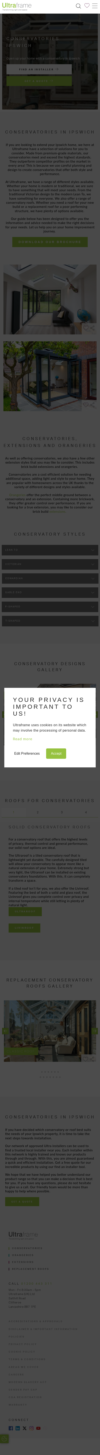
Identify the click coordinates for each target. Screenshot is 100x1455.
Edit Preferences (27, 753)
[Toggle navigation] (94, 6)
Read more (22, 739)
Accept (56, 753)
